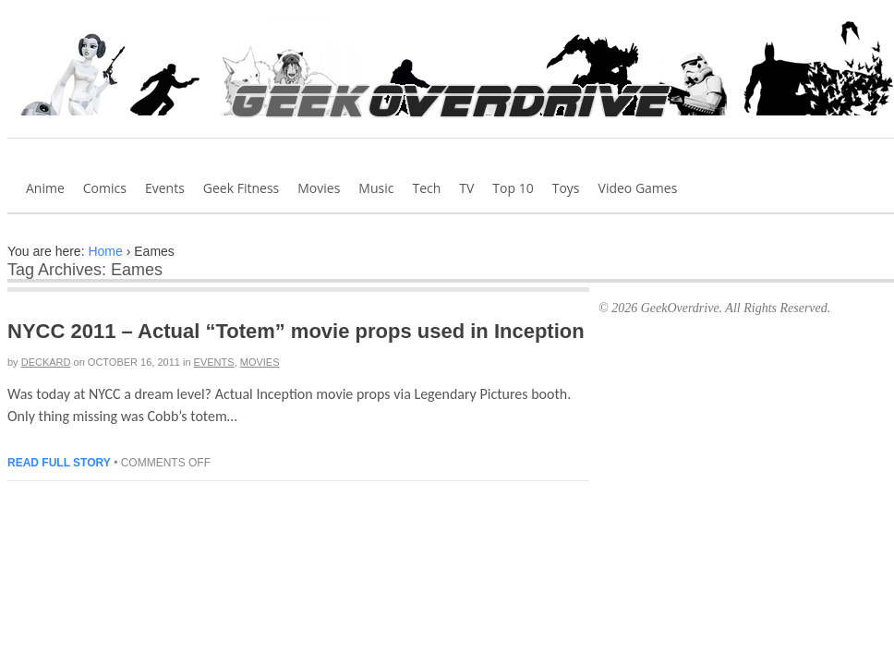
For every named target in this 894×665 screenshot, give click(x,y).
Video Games (638, 188)
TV (466, 188)
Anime (45, 188)
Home (105, 251)
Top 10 (512, 188)
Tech (426, 188)
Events (165, 188)
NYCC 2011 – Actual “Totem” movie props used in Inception (296, 331)
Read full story (59, 462)
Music (375, 188)
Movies (318, 188)
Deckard (46, 362)
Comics (105, 188)
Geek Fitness (241, 188)
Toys (566, 188)
